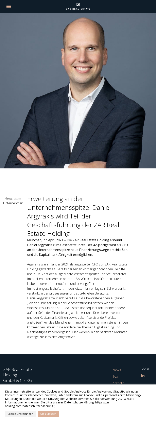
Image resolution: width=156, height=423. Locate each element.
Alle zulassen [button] (48, 414)
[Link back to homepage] (78, 6)
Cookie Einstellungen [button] (20, 414)
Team (116, 376)
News (116, 370)
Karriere (118, 383)
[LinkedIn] (142, 375)
